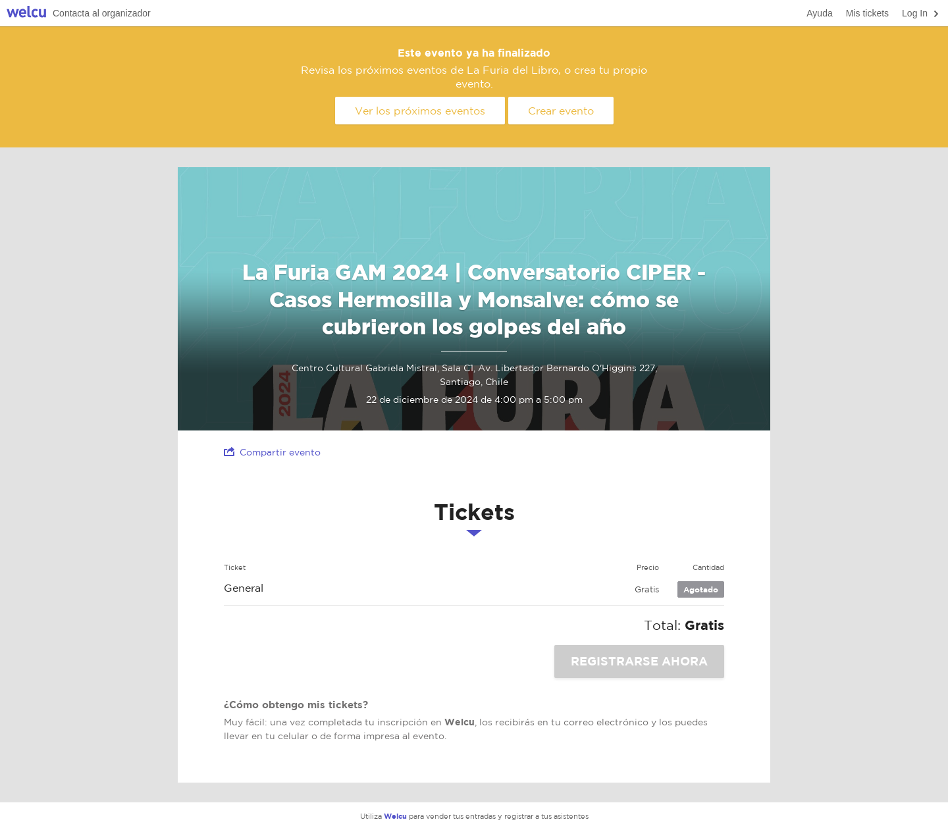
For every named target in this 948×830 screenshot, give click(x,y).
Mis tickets (867, 13)
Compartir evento (272, 451)
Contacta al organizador (102, 13)
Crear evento (561, 111)
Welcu (26, 13)
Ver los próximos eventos (420, 111)
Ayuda (819, 13)
